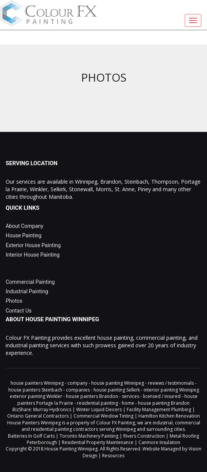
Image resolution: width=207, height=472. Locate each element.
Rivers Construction (144, 436)
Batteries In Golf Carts (31, 436)
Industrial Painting (27, 291)
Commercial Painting (30, 282)
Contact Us (19, 311)
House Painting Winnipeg (71, 449)
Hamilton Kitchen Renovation (169, 416)
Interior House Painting (33, 255)
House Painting (23, 235)
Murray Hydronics (52, 409)
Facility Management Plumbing (159, 409)
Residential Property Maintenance (97, 442)
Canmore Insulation (159, 442)
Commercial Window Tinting (103, 416)
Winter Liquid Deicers (99, 409)
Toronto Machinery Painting (89, 436)
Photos (14, 301)
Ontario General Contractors (38, 416)
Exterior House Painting (33, 245)
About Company (24, 226)
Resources (113, 455)
